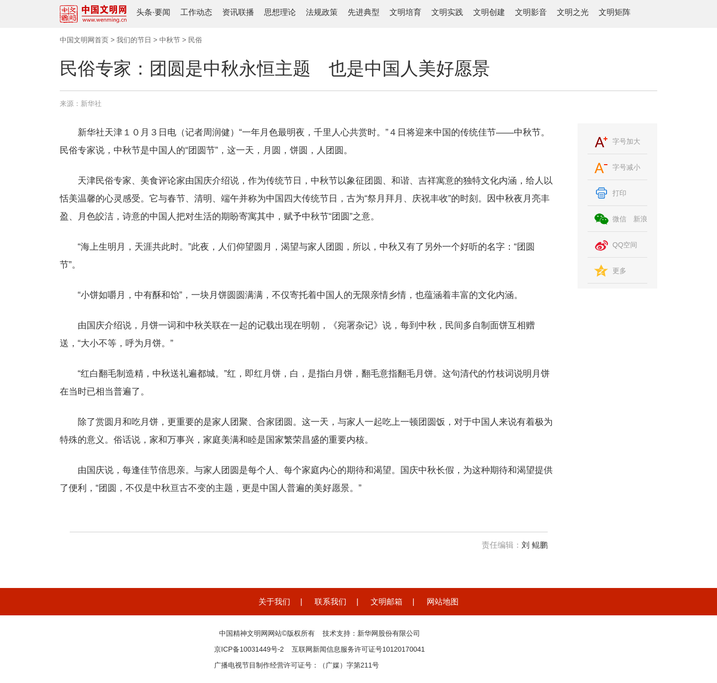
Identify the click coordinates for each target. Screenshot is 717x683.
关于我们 (274, 601)
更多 (619, 271)
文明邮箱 (386, 601)
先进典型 (363, 12)
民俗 (195, 40)
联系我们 (331, 601)
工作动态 (196, 12)
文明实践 (447, 12)
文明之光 (573, 12)
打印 (619, 193)
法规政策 (322, 12)
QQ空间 (624, 245)
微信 (619, 219)
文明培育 (405, 12)
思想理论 (280, 12)
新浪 (640, 219)
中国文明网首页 (84, 40)
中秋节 (169, 40)
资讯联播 (238, 12)
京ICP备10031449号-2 (249, 649)
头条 (144, 12)
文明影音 (531, 12)
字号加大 (626, 141)
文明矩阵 (614, 12)
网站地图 (443, 601)
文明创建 (489, 12)
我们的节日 (134, 40)
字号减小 (626, 167)
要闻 (162, 12)
